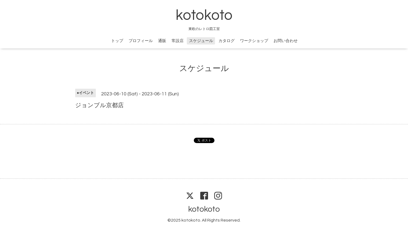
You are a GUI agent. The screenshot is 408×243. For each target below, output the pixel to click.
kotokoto (204, 15)
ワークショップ (254, 41)
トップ (117, 41)
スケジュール (201, 41)
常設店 (178, 41)
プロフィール (141, 41)
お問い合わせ (286, 41)
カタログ (226, 41)
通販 (162, 41)
